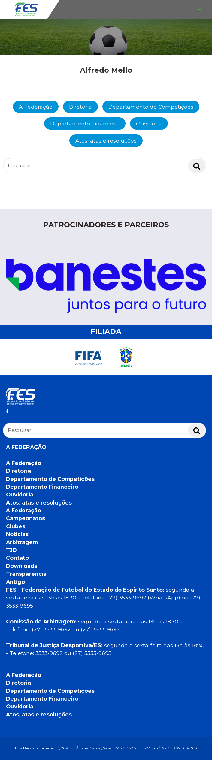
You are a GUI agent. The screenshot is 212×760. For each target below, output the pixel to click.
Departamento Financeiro (85, 123)
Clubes (15, 526)
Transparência (26, 574)
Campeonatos (25, 518)
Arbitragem (22, 542)
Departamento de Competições (150, 107)
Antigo (15, 582)
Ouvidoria (149, 123)
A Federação (36, 107)
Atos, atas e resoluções (106, 140)
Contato (17, 558)
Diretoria (80, 107)
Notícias (17, 534)
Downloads (21, 566)
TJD (11, 550)
